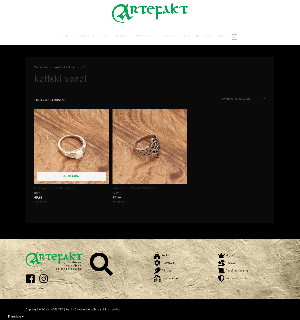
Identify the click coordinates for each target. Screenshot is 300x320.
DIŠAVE (166, 36)
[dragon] (227, 263)
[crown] (228, 255)
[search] (102, 264)
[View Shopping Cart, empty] (234, 36)
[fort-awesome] (162, 255)
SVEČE (185, 36)
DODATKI (84, 36)
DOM (103, 36)
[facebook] (32, 278)
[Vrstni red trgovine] (241, 99)
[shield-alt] (234, 278)
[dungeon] (166, 278)
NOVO (222, 36)
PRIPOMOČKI (144, 36)
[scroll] (233, 270)
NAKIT (66, 36)
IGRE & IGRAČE (204, 36)
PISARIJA (121, 36)
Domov (38, 67)
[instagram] (45, 278)
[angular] (165, 263)
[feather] (163, 270)
